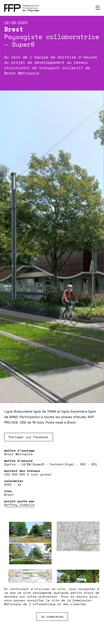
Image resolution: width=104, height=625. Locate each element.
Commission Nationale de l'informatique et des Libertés (48, 602)
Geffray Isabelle (19, 504)
